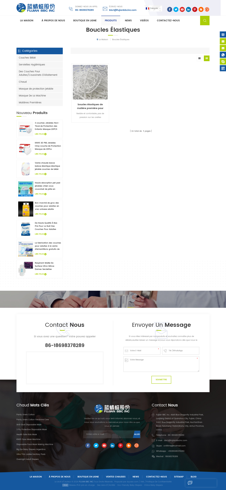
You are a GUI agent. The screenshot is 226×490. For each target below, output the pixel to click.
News (128, 21)
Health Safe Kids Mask (26, 434)
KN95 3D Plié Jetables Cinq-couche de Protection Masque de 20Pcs (48, 146)
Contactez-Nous (156, 477)
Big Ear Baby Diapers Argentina (30, 449)
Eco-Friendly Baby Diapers (130, 485)
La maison (26, 21)
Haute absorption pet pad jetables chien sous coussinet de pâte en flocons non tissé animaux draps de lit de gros (48, 186)
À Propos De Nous (59, 477)
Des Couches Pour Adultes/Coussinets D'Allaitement (38, 73)
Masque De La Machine (32, 96)
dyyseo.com (132, 481)
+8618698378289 (176, 451)
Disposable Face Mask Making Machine (34, 444)
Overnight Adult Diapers (27, 459)
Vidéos (144, 21)
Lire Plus (40, 134)
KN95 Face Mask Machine (28, 439)
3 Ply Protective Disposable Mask (31, 429)
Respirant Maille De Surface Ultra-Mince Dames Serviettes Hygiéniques (44, 266)
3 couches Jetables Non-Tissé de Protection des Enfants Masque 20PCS (47, 126)
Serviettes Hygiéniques (32, 65)
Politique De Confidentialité (159, 481)
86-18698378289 (84, 10)
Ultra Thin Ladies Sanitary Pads (30, 454)
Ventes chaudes (116, 477)
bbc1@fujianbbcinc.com (122, 10)
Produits (111, 21)
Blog (193, 477)
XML (142, 481)
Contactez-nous (168, 21)
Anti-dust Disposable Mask (28, 424)
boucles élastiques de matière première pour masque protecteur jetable (88, 102)
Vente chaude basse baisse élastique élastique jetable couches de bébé (47, 166)
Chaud (23, 82)
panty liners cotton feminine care (32, 419)
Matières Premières (30, 103)
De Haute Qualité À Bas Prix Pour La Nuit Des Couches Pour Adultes (46, 226)
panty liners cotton (25, 414)
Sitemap (179, 477)
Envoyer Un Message (196, 483)
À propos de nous (53, 21)
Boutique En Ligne (85, 21)
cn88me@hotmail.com (175, 445)
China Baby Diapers (153, 485)
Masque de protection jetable (36, 89)
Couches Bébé (27, 58)
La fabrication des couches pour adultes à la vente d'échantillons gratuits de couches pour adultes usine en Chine (48, 246)
